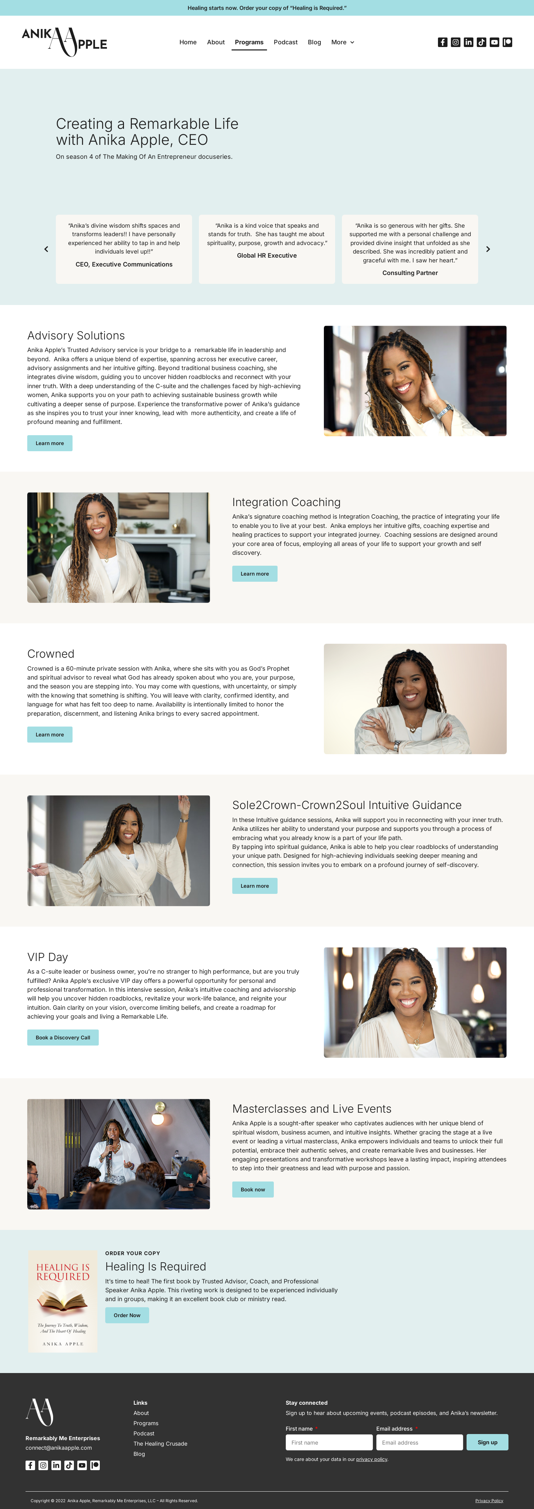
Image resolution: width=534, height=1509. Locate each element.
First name (300, 1428)
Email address (395, 1428)
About (216, 42)
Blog (314, 42)
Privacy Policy (489, 1500)
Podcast (286, 42)
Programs (249, 42)
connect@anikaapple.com (59, 1447)
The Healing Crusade (160, 1443)
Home (188, 42)
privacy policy (371, 1459)
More (343, 42)
